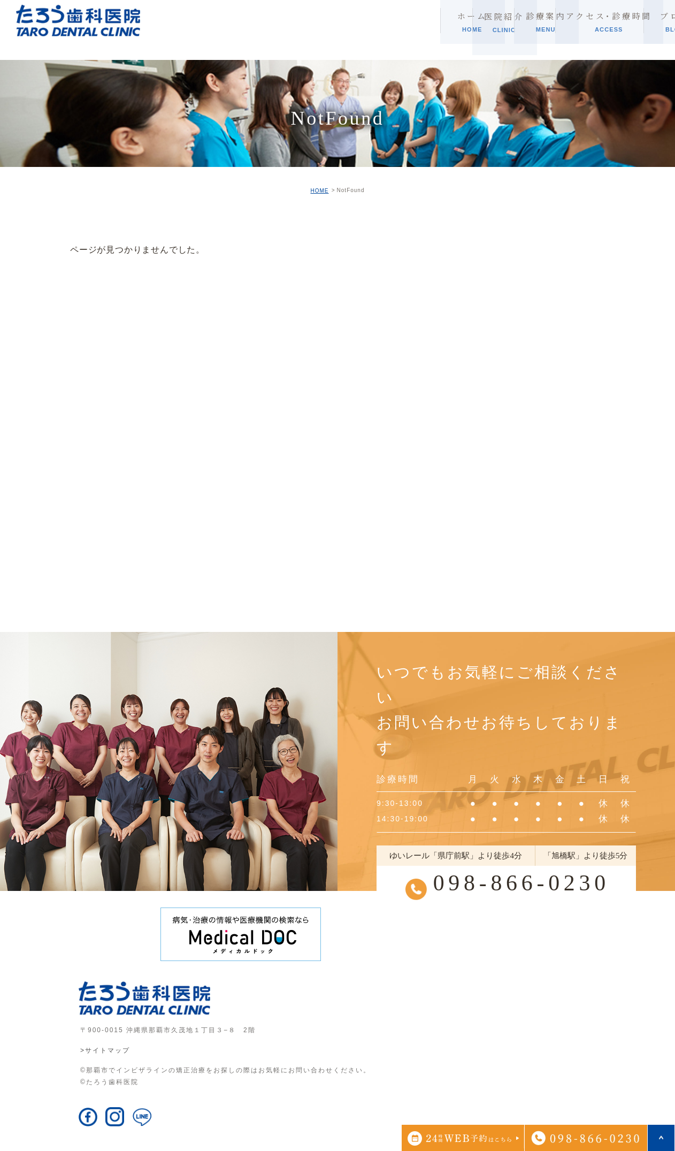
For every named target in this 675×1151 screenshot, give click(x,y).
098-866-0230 (521, 883)
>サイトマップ (105, 1050)
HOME (319, 191)
